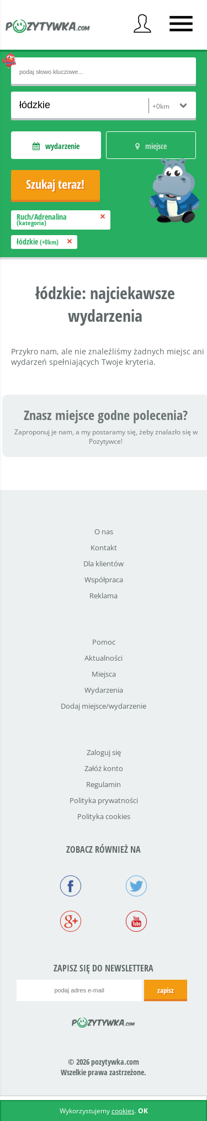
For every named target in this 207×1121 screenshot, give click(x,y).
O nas (103, 531)
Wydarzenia (103, 690)
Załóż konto (103, 768)
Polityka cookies (103, 816)
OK (143, 1110)
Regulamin (103, 784)
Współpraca (103, 580)
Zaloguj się (104, 752)
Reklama (103, 596)
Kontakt (104, 547)
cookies (123, 1110)
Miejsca (104, 674)
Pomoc (103, 642)
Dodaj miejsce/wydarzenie (103, 706)
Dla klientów (103, 564)
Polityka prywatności (104, 800)
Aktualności (103, 658)
